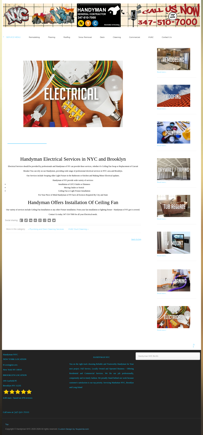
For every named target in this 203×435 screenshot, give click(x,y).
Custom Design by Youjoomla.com (73, 429)
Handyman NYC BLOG (148, 356)
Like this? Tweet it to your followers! (54, 220)
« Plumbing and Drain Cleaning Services (46, 229)
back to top (136, 239)
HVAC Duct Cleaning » (78, 229)
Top (6, 424)
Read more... (162, 72)
